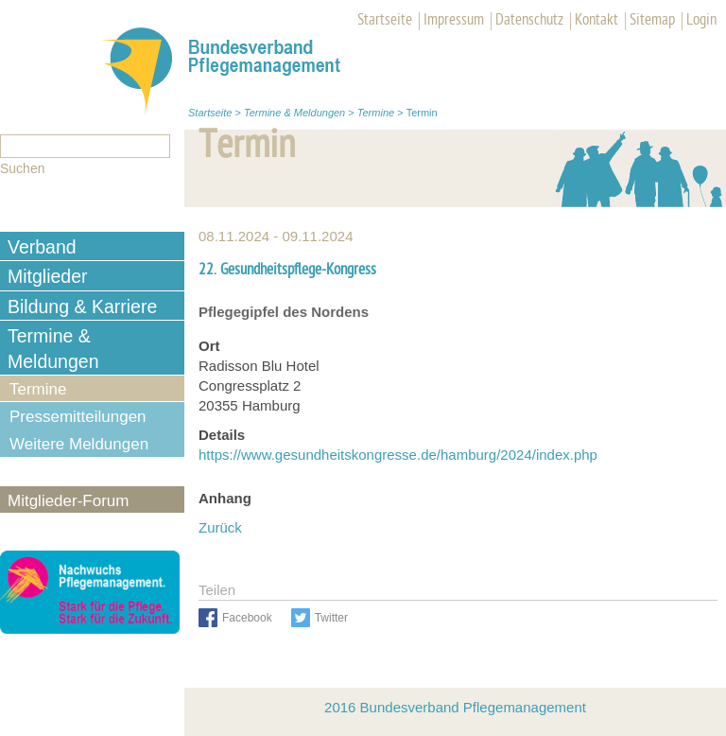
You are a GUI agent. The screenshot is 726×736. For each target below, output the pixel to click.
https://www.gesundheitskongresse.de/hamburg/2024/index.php (398, 455)
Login (701, 20)
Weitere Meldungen (78, 444)
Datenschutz (529, 20)
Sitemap (652, 20)
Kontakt (596, 20)
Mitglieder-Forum (68, 501)
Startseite (384, 20)
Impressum (454, 20)
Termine (375, 112)
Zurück (220, 527)
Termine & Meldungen (294, 112)
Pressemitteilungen (78, 417)
